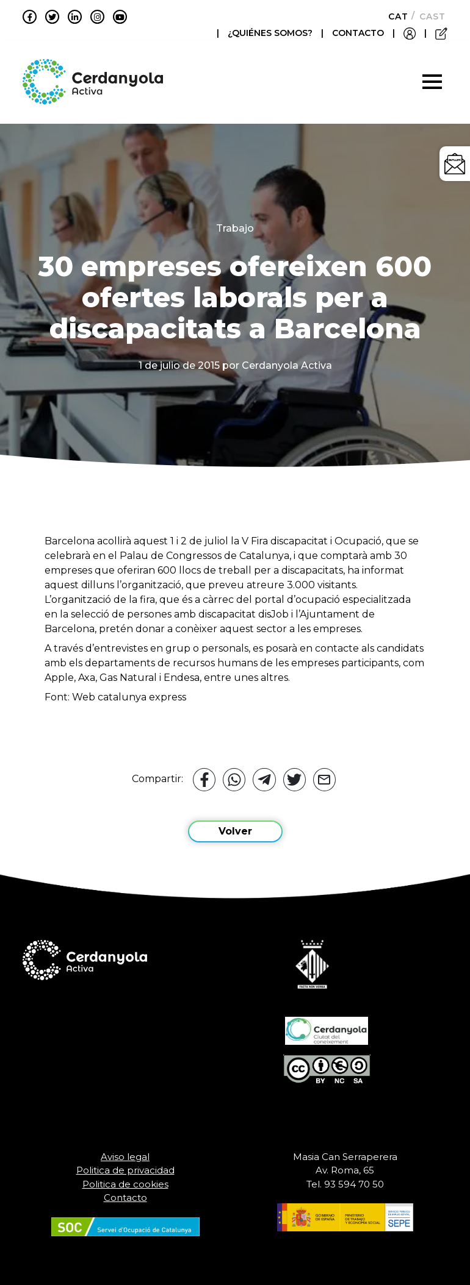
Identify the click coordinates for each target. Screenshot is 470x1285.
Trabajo (235, 228)
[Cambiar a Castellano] (428, 16)
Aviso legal (125, 1156)
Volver (235, 831)
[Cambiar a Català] (394, 16)
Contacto (125, 1197)
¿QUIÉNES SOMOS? (271, 32)
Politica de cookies (125, 1184)
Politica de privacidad (125, 1170)
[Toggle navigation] (432, 81)
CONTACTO (358, 32)
